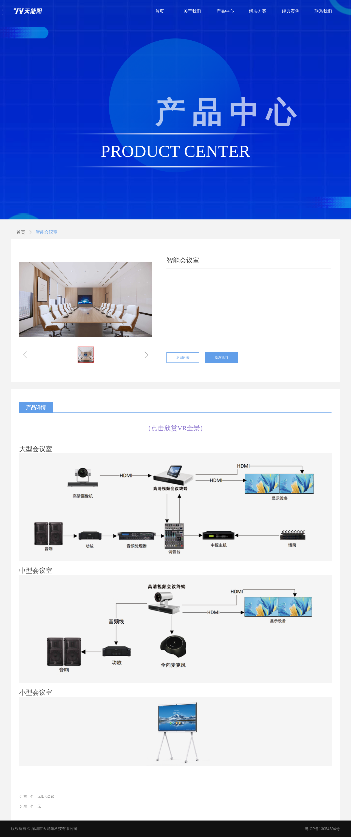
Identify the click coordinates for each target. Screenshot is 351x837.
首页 (20, 232)
